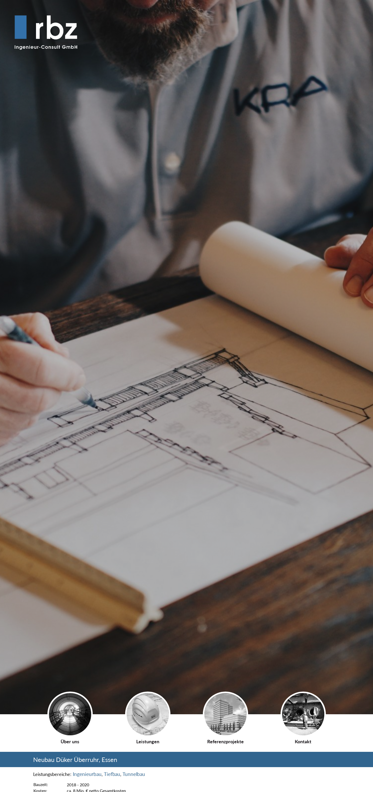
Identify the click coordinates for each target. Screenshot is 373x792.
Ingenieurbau (87, 774)
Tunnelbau (134, 774)
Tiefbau (112, 774)
